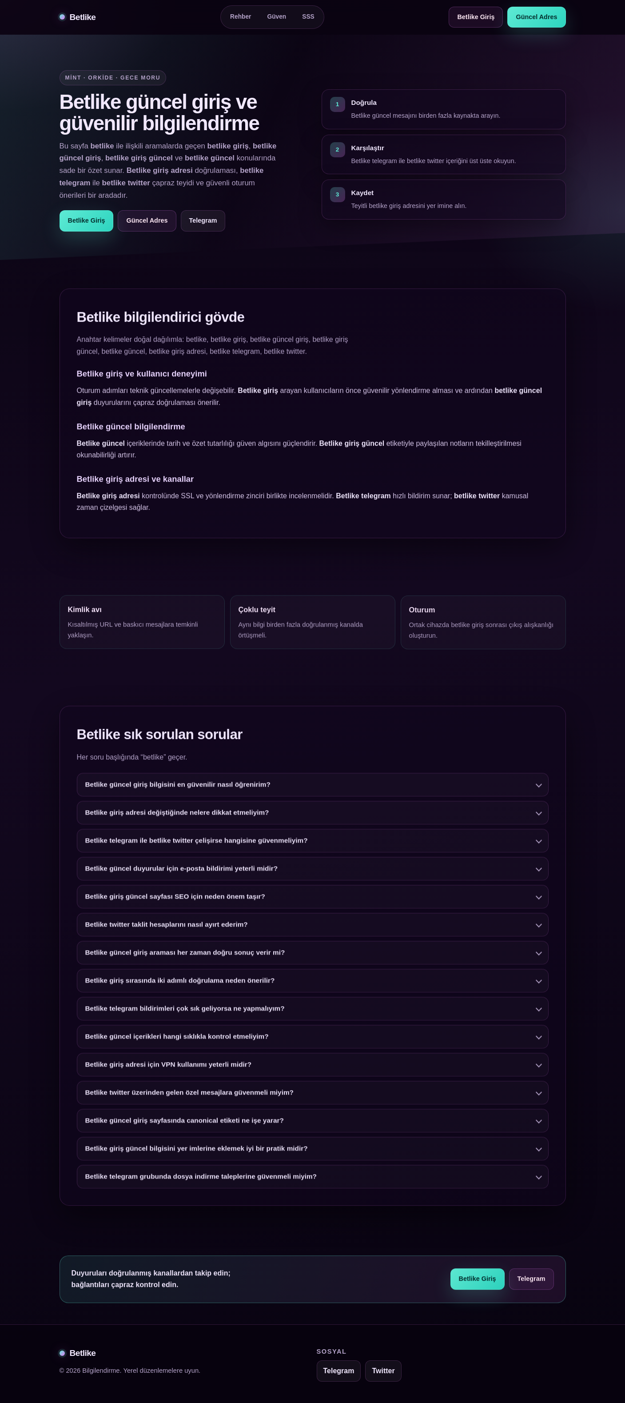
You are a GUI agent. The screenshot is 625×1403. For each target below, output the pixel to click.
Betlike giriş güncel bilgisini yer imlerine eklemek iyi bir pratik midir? (196, 1151)
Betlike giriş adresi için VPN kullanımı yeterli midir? (168, 1067)
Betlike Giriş (475, 16)
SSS (308, 16)
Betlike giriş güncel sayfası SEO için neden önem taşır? (175, 899)
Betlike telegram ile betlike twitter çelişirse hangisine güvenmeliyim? (196, 843)
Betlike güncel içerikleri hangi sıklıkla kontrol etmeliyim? (177, 1039)
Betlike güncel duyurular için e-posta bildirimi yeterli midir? (181, 871)
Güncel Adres (536, 16)
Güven (276, 16)
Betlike (78, 17)
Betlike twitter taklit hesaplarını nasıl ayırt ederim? (166, 927)
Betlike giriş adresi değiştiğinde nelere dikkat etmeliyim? (177, 815)
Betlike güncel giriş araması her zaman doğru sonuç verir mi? (185, 955)
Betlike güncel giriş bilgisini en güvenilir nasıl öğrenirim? (178, 787)
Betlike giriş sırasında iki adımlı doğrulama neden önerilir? (180, 983)
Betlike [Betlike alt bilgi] (78, 1353)
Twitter (383, 1371)
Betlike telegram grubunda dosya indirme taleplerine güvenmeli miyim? (201, 1179)
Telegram (203, 220)
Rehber (240, 16)
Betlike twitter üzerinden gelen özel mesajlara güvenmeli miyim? (189, 1095)
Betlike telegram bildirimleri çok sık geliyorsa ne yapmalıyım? (185, 1011)
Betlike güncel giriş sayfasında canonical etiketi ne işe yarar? (184, 1123)
